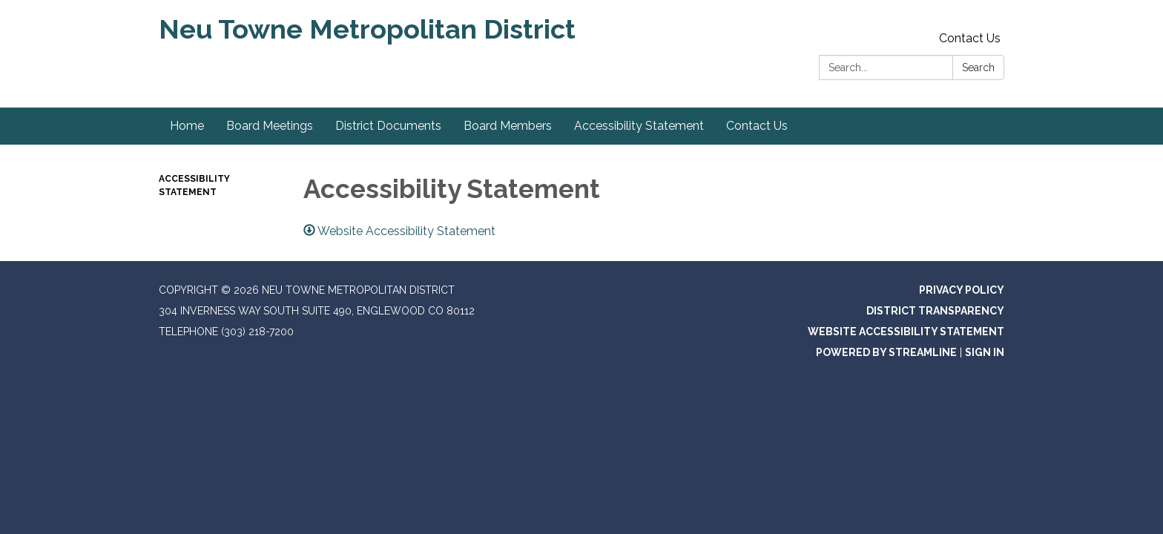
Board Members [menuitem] (508, 126)
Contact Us (970, 38)
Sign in (984, 352)
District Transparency (935, 311)
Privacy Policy (961, 290)
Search (978, 67)
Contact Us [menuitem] (757, 126)
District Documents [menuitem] (388, 126)
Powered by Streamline (886, 352)
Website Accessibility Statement (906, 331)
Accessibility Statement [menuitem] (639, 126)
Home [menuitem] (187, 126)
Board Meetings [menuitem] (269, 126)
